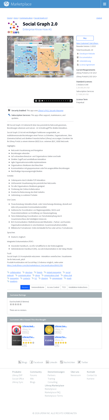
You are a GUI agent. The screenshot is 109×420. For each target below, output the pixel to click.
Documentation (85, 57)
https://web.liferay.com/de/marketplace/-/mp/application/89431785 (35, 265)
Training (51, 378)
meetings (13, 281)
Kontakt (91, 371)
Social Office (18, 378)
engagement (57, 278)
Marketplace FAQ (52, 392)
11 (63, 100)
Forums (33, 375)
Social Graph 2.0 (40, 18)
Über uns (75, 371)
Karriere (90, 378)
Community (36, 371)
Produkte (16, 371)
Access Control (53, 287)
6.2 (35, 278)
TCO (64, 287)
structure (28, 272)
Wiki (32, 378)
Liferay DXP (17, 375)
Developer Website (87, 53)
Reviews (25, 287)
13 (67, 100)
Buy (85, 38)
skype (37, 275)
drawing (44, 278)
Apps (16, 18)
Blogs (32, 382)
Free (24, 345)
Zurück (99, 18)
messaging (14, 278)
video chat (67, 275)
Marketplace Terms (54, 395)
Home (9, 18)
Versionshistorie (37, 287)
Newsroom (76, 375)
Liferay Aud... (28, 326)
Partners (51, 375)
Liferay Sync (17, 382)
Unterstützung (85, 61)
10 (61, 100)
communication (24, 275)
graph (69, 278)
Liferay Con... (61, 326)
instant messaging (54, 272)
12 (65, 100)
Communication (26, 18)
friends (39, 272)
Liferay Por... (28, 337)
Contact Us (92, 375)
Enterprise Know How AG (37, 29)
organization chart (51, 275)
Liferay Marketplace (54, 385)
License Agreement (87, 64)
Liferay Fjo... (60, 337)
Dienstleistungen (56, 371)
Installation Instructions (78, 287)
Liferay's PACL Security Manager (50, 110)
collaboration (15, 272)
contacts (26, 278)
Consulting (52, 382)
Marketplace (50, 388)
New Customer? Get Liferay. (87, 43)
